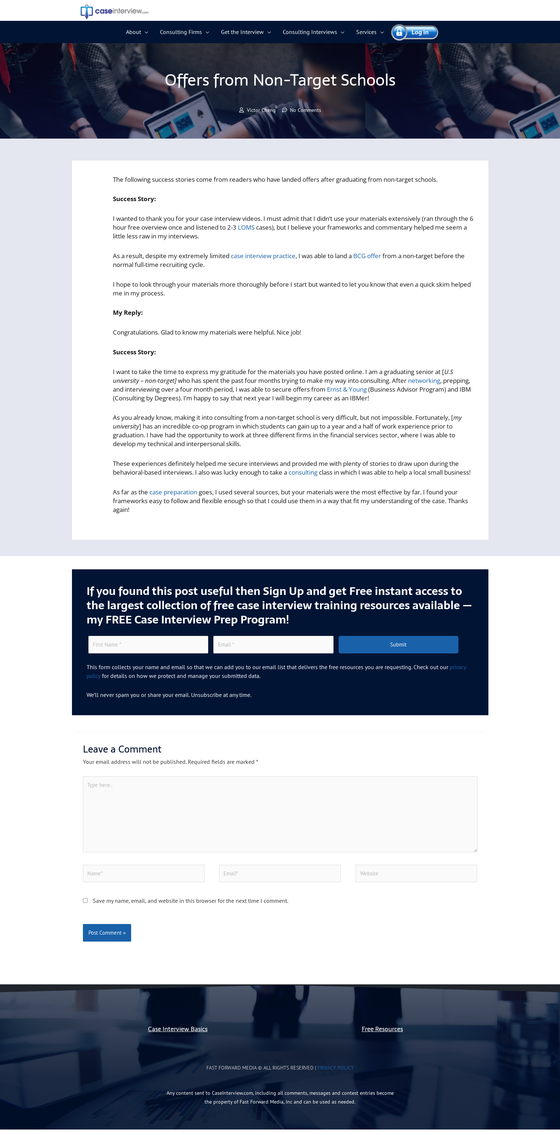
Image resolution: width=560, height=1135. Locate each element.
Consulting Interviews (310, 31)
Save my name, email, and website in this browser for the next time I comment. (190, 906)
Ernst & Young (347, 389)
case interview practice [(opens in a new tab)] (263, 256)
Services (366, 31)
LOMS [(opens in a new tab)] (246, 227)
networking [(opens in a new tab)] (424, 381)
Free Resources (382, 1034)
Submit (398, 645)
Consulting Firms (181, 31)
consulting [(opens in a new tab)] (303, 472)
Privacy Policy (335, 1073)
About (133, 31)
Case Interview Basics (178, 1034)
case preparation (173, 492)
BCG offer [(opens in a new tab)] (367, 256)
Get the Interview (242, 31)
